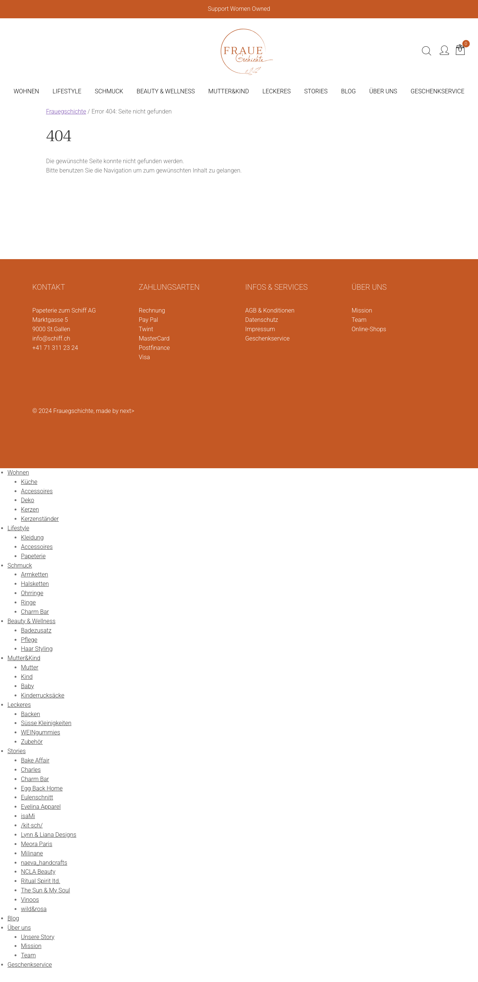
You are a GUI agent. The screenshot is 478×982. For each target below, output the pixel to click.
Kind (26, 676)
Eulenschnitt (37, 797)
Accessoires (37, 491)
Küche (29, 481)
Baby (27, 686)
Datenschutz (261, 319)
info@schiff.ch (51, 338)
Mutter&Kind (23, 658)
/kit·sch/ (32, 825)
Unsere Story (38, 937)
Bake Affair (35, 760)
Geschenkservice (267, 338)
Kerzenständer (40, 518)
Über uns (19, 927)
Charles (31, 769)
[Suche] (426, 51)
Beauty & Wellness (31, 621)
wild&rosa (34, 909)
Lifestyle (18, 528)
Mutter (29, 667)
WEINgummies (40, 732)
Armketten (34, 574)
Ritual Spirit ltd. (40, 881)
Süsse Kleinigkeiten (46, 723)
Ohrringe (32, 593)
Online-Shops (369, 329)
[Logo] (247, 50)
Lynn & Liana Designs (48, 834)
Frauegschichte (66, 111)
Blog (13, 918)
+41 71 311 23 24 (55, 347)
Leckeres (19, 704)
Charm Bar (35, 611)
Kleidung (32, 537)
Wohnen (18, 472)
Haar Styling (37, 648)
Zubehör (32, 741)
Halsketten (35, 583)
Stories (16, 751)
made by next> (115, 410)
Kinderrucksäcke (42, 695)
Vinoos (30, 899)
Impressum (260, 329)
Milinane (32, 853)
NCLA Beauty (38, 871)
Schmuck (19, 565)
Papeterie (33, 556)
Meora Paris (36, 844)
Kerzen (30, 509)
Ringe (28, 602)
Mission (362, 310)
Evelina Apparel (41, 806)
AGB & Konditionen (270, 310)
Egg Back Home (42, 788)
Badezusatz (36, 630)
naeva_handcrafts (44, 862)
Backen (30, 714)
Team (359, 319)
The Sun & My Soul (45, 890)
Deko (27, 500)
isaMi (28, 816)
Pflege (29, 639)
